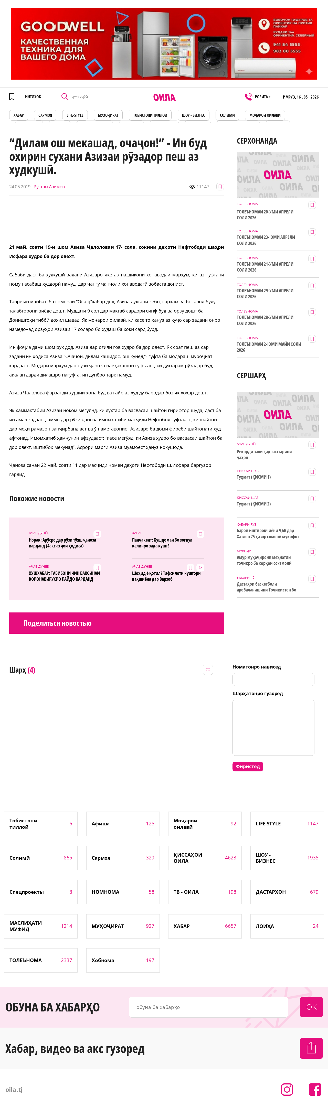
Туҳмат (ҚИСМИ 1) (254, 477)
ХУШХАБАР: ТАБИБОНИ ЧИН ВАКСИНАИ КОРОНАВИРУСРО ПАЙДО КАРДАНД (64, 576)
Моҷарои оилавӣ (265, 115)
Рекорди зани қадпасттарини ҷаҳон (264, 454)
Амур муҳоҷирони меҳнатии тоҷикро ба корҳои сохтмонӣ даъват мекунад (264, 560)
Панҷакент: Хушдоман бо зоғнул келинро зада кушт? (162, 543)
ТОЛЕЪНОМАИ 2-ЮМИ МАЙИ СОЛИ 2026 (269, 347)
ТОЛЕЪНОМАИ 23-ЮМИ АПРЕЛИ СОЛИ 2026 (266, 240)
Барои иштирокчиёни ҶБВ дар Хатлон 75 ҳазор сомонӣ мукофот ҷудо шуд (268, 533)
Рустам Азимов (49, 186)
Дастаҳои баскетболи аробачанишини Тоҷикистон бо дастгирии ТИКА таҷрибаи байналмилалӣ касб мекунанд (266, 587)
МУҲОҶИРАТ (108, 115)
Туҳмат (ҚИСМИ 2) (254, 504)
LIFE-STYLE (75, 115)
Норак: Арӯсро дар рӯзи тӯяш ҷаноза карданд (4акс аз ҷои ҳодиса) (62, 543)
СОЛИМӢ (227, 115)
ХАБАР (19, 115)
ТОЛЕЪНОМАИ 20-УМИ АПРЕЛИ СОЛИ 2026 (265, 215)
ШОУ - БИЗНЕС (193, 115)
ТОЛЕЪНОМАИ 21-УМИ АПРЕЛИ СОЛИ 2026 (265, 267)
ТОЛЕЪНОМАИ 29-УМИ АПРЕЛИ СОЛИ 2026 (265, 293)
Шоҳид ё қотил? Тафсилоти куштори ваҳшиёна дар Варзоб (166, 576)
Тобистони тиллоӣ (150, 115)
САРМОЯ (45, 115)
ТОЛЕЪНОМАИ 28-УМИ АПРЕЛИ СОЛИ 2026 (265, 320)
